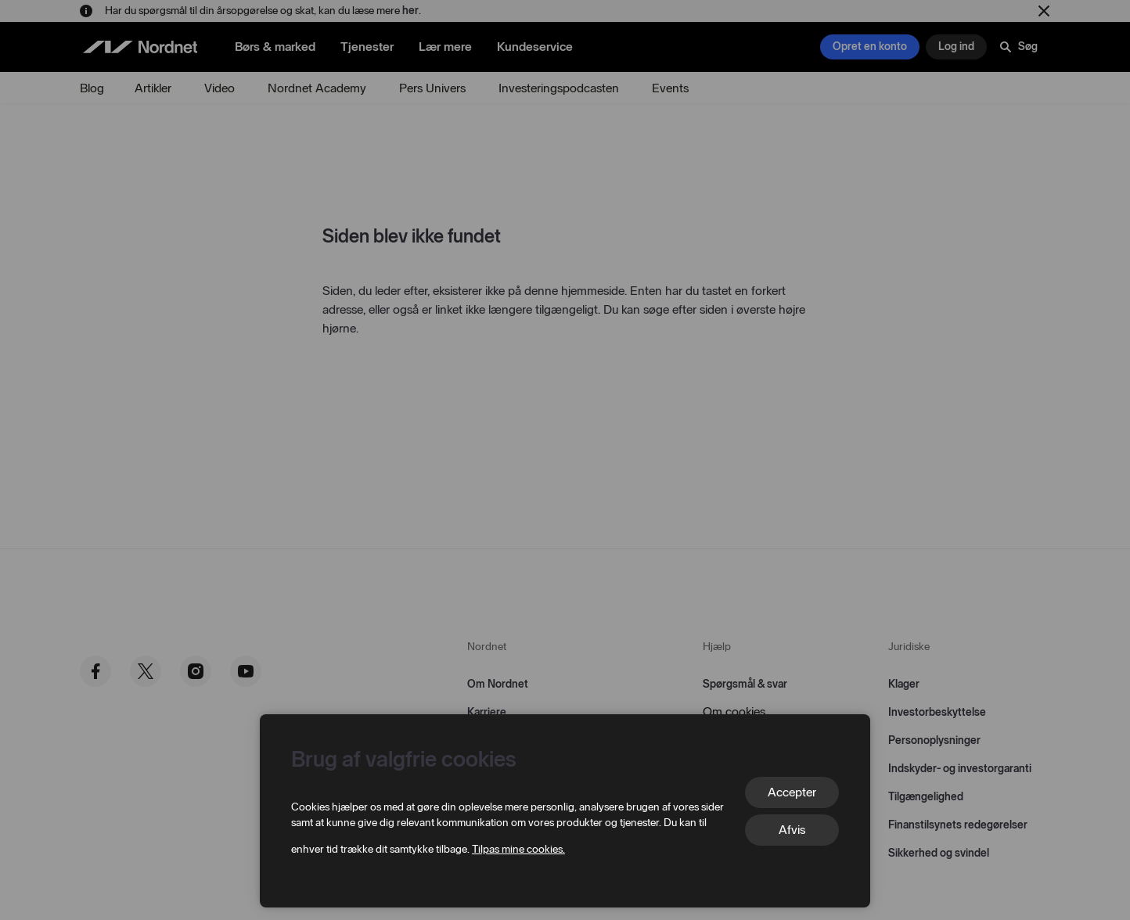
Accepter (792, 792)
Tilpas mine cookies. (518, 849)
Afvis (792, 829)
